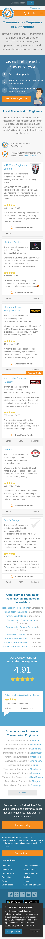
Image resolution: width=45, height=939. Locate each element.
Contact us (6, 877)
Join (29, 2)
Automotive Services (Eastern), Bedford (22, 695)
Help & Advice (8, 873)
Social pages (7, 885)
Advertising (7, 869)
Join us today (22, 825)
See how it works (22, 853)
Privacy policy (30, 869)
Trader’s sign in (36, 8)
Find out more (30, 156)
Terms (26, 881)
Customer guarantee (32, 885)
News (4, 881)
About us (6, 866)
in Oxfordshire (22, 608)
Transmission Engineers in (22, 740)
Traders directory (31, 873)
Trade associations (32, 866)
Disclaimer (28, 877)
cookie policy (10, 926)
